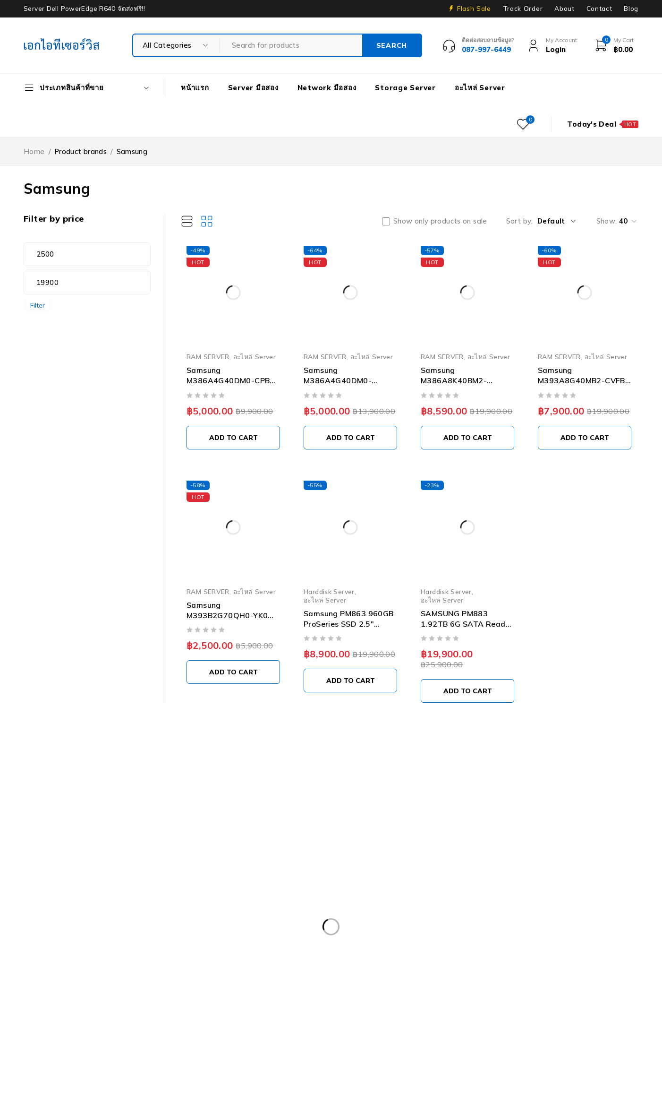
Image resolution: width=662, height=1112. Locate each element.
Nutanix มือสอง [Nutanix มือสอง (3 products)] (203, 1030)
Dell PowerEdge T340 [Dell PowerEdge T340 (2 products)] (67, 991)
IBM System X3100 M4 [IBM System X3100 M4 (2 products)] (68, 1030)
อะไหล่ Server (254, 357)
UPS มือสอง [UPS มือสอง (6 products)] (253, 1049)
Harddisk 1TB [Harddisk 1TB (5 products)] (408, 991)
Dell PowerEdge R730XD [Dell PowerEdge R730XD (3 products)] (72, 971)
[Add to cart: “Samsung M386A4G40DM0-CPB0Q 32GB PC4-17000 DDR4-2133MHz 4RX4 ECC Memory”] (350, 437)
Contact (599, 8)
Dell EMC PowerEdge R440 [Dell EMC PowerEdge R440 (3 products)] (504, 933)
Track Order (523, 8)
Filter (37, 305)
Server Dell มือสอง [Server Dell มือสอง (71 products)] (395, 1030)
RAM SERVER (208, 357)
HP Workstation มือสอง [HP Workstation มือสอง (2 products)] (441, 1010)
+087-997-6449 (57, 847)
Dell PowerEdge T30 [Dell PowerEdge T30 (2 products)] (453, 971)
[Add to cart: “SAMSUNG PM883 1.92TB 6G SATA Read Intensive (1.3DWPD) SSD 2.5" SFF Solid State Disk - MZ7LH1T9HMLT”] (467, 691)
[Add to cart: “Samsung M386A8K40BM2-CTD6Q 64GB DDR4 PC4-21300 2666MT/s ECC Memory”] (467, 437)
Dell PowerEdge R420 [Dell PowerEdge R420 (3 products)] (159, 952)
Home (34, 151)
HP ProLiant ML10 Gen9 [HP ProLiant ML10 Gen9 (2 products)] (343, 1010)
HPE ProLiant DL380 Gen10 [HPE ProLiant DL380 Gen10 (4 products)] (238, 1010)
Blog (631, 8)
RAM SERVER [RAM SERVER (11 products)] (322, 1030)
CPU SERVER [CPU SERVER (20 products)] (185, 933)
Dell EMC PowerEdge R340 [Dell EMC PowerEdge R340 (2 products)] (396, 933)
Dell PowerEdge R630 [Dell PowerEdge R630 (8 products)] (462, 952)
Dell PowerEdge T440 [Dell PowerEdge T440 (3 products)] (160, 991)
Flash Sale (474, 8)
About (564, 8)
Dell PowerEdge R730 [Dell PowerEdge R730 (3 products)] (554, 952)
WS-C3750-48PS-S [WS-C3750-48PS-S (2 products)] (410, 1049)
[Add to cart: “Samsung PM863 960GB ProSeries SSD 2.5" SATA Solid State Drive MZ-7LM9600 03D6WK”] (350, 680)
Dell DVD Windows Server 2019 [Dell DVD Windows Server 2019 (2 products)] (280, 933)
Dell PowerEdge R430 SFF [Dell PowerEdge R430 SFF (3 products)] (258, 952)
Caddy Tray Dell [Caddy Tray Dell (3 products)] (116, 933)
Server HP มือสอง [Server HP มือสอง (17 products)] (474, 1030)
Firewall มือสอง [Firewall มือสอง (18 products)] (340, 991)
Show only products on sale (440, 221)
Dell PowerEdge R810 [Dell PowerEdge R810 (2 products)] (362, 971)
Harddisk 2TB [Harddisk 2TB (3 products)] (474, 991)
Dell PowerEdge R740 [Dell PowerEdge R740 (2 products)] (169, 971)
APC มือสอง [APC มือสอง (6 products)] (50, 933)
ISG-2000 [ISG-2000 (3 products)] (142, 1030)
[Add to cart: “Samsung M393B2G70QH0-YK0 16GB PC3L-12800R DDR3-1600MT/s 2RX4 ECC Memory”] (233, 672)
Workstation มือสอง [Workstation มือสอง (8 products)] (325, 1049)
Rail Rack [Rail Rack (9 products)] (264, 1030)
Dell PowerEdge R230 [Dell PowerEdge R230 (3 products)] (67, 952)
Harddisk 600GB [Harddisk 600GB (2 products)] (543, 991)
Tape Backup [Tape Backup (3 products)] (191, 1049)
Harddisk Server (329, 591)
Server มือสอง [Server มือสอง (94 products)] (54, 1049)
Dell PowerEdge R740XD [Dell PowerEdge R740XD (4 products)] (265, 971)
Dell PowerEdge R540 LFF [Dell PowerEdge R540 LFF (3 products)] (364, 952)
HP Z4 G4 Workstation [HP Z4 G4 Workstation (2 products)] (537, 1010)
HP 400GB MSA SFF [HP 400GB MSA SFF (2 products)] (64, 1010)
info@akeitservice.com (62, 833)
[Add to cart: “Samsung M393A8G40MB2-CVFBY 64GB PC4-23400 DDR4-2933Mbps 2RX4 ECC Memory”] (584, 437)
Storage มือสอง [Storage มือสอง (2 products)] (123, 1049)
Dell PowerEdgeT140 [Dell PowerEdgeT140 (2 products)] (543, 971)
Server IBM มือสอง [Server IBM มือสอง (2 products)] (552, 1030)
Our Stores (56, 819)
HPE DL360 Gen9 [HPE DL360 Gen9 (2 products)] (145, 1010)
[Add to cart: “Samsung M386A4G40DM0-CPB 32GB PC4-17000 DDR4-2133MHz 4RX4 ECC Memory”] (233, 437)
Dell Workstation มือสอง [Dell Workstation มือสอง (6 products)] (256, 991)
